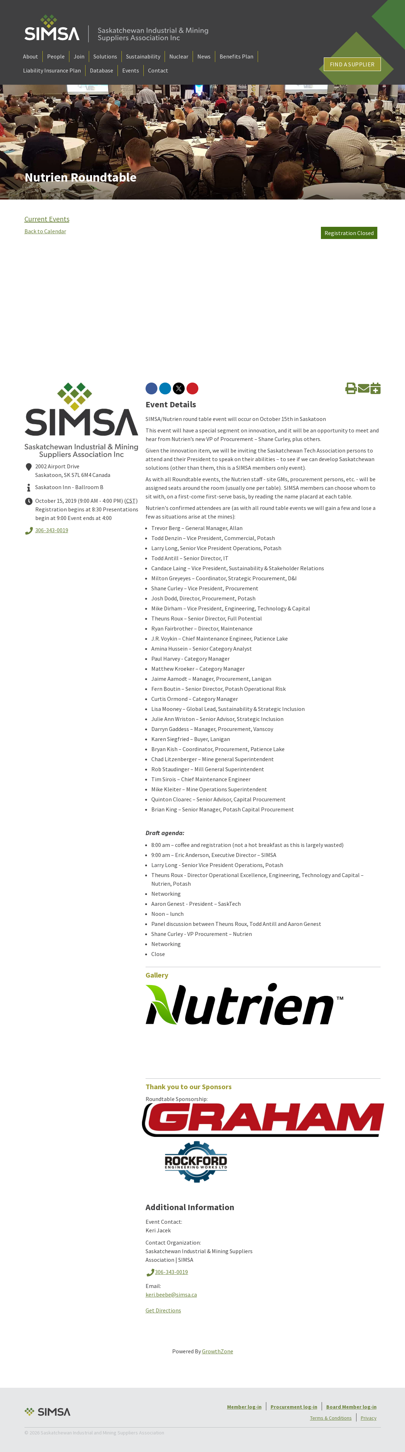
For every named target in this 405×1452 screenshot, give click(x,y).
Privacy (369, 1418)
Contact (158, 70)
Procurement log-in (294, 1407)
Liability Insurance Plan (52, 70)
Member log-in (244, 1407)
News (204, 56)
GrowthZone (217, 1351)
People (56, 56)
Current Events (46, 218)
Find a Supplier (352, 64)
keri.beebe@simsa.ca (171, 1294)
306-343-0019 (46, 531)
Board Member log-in (351, 1407)
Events (130, 70)
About (30, 56)
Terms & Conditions (331, 1418)
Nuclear (178, 56)
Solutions (105, 56)
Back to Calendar (45, 231)
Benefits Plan (236, 56)
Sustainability (143, 56)
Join (79, 56)
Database (101, 70)
